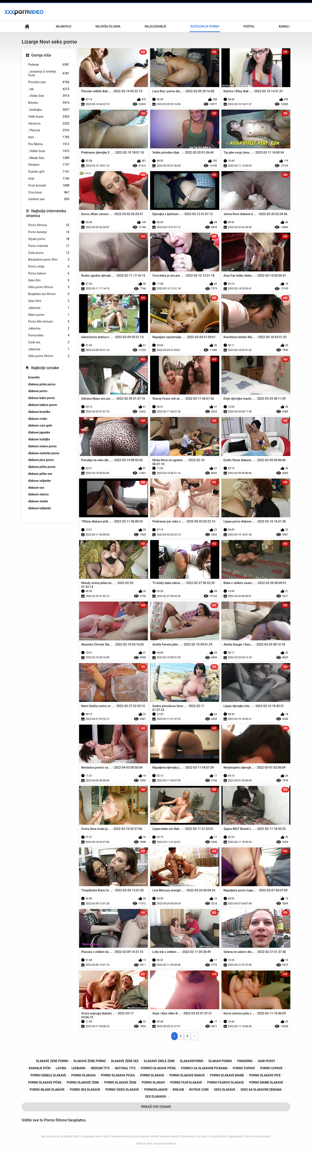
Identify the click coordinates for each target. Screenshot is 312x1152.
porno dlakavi (153, 1082)
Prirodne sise (48, 82)
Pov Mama (48, 144)
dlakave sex (36, 487)
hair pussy (266, 1061)
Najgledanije (155, 26)
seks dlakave (224, 1089)
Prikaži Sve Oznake (156, 1106)
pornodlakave (155, 1089)
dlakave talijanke (39, 508)
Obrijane (48, 165)
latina (61, 1068)
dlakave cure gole (40, 425)
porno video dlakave (122, 1089)
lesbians (79, 1068)
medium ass (48, 199)
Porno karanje (48, 232)
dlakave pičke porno (41, 467)
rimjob (178, 1089)
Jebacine (48, 308)
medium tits (100, 1068)
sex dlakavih (155, 1096)
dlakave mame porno (42, 446)
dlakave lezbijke (39, 439)
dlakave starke (38, 501)
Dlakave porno (144, 1143)
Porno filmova (48, 225)
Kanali (284, 26)
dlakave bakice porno (42, 405)
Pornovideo (48, 335)
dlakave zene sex (124, 1061)
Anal (48, 178)
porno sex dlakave (85, 1089)
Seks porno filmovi (48, 287)
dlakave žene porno (89, 1061)
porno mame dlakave (266, 1082)
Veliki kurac (48, 116)
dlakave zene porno (52, 1061)
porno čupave (244, 1068)
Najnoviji (63, 26)
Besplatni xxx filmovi (48, 294)
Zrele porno (48, 253)
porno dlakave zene (83, 1082)
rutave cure (199, 1089)
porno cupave (271, 1068)
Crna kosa (48, 192)
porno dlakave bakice (187, 1075)
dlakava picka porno (41, 384)
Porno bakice (48, 273)
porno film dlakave (186, 1082)
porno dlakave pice (265, 1075)
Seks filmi (48, 301)
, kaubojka (48, 110)
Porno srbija (48, 266)
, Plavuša (48, 130)
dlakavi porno (220, 1061)
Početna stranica (27, 26)
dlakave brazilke (39, 412)
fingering (245, 1061)
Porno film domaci (48, 321)
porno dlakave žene (120, 1082)
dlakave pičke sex (40, 473)
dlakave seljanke (39, 480)
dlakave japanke (39, 432)
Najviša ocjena (108, 26)
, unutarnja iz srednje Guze (48, 73)
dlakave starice (38, 494)
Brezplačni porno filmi (48, 259)
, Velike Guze (48, 151)
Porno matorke (48, 246)
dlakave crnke (37, 418)
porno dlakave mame (227, 1075)
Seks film (48, 280)
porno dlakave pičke (45, 1082)
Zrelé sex (48, 342)
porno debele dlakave (48, 1075)
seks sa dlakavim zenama (261, 1089)
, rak (48, 89)
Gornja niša (41, 55)
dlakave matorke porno (43, 453)
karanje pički (39, 1068)
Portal (249, 26)
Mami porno (48, 315)
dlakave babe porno (41, 398)
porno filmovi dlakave (225, 1082)
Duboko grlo (48, 172)
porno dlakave (152, 1075)
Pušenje (48, 65)
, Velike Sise (48, 96)
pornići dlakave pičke (158, 1068)
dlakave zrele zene (159, 1061)
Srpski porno (48, 239)
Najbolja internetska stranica (46, 213)
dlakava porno (37, 391)
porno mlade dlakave (47, 1089)
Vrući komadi (48, 185)
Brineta (48, 103)
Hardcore (48, 123)
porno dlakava (83, 1075)
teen (48, 137)
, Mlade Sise (48, 158)
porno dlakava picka (118, 1075)
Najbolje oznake (45, 367)
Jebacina (48, 328)
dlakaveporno (191, 1061)
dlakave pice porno (41, 460)
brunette (34, 377)
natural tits (125, 1068)
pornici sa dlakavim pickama (204, 1068)
